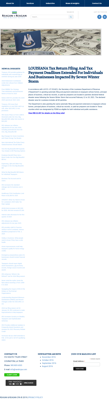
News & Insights (72, 3)
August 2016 (47, 366)
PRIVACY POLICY (35, 397)
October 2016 (48, 360)
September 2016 (49, 363)
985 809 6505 (16, 365)
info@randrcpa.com (18, 369)
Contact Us (97, 3)
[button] (10, 3)
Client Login (12, 375)
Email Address (79, 361)
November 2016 (49, 357)
